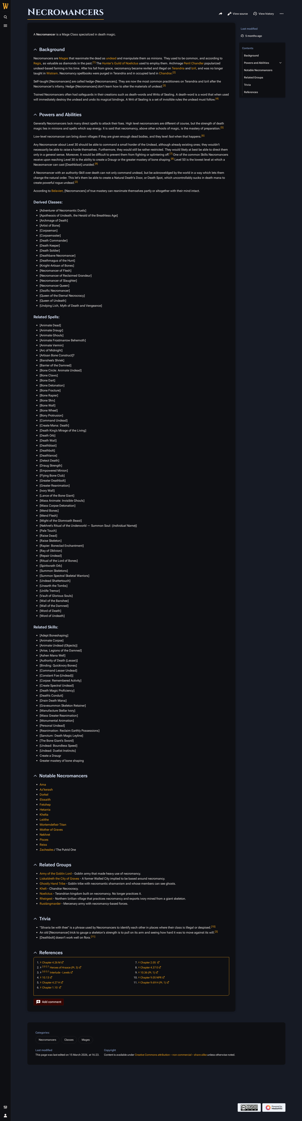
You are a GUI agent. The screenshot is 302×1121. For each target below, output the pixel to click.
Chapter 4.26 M (51, 962)
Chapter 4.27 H (51, 982)
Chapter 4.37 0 (149, 967)
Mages (63, 58)
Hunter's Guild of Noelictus (120, 63)
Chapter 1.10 (50, 987)
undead (111, 58)
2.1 (47, 966)
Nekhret (45, 834)
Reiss (43, 844)
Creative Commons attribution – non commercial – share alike (171, 1054)
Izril (193, 68)
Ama (43, 784)
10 (213, 926)
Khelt (43, 888)
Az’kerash (46, 789)
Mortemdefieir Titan (53, 824)
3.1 (47, 971)
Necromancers (47, 1039)
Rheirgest (46, 898)
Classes (69, 1039)
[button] (49, 1002)
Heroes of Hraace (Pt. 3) (64, 967)
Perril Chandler (194, 63)
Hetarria (45, 809)
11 (93, 936)
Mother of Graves (51, 829)
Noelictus (46, 893)
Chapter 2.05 (148, 962)
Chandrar (165, 73)
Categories (42, 1032)
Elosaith (45, 799)
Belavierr (57, 191)
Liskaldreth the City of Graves (59, 878)
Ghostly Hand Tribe (52, 883)
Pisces (44, 839)
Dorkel (44, 794)
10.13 (45, 977)
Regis (37, 63)
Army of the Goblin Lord (56, 873)
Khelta (44, 814)
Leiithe (44, 819)
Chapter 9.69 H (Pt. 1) (153, 982)
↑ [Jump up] (41, 962)
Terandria (178, 68)
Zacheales (47, 849)
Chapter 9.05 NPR (151, 977)
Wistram (52, 73)
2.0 (43, 966)
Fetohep (45, 804)
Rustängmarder (50, 903)
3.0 (43, 971)
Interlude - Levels (60, 972)
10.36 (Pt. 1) (147, 972)
